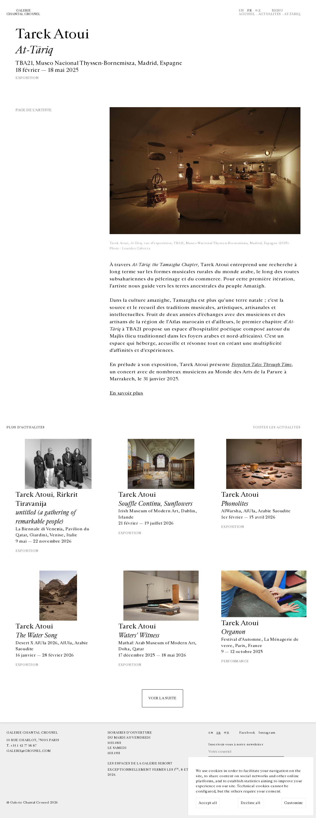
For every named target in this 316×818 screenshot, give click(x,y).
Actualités (269, 14)
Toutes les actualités (276, 427)
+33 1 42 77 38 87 (24, 746)
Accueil (247, 14)
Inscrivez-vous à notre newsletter (235, 744)
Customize (293, 803)
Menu (277, 11)
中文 (258, 11)
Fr (249, 11)
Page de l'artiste (34, 110)
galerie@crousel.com (29, 751)
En (241, 11)
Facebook (247, 733)
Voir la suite (162, 698)
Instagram (267, 733)
